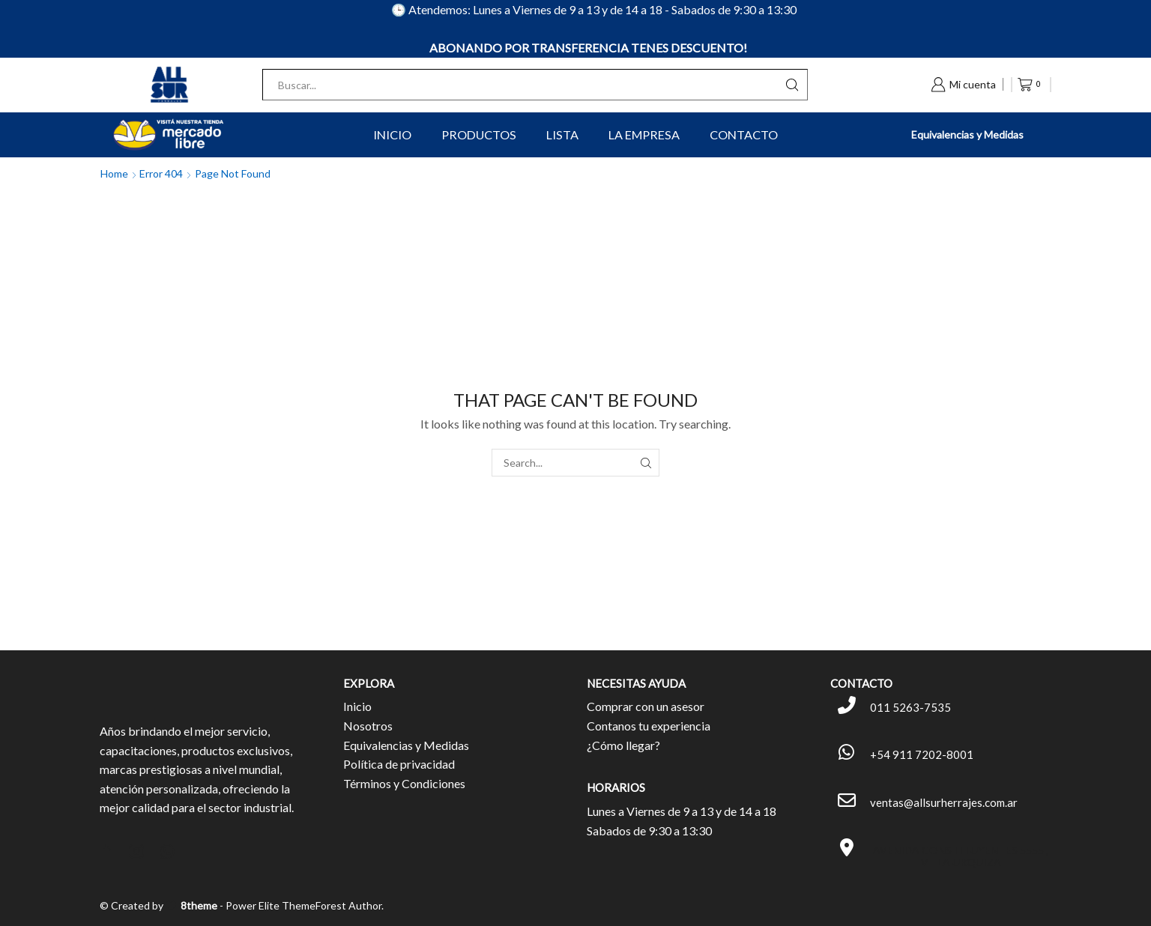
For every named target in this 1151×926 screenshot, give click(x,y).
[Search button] (792, 85)
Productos (478, 134)
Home (114, 173)
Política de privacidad (399, 764)
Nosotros (368, 725)
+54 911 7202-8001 (921, 754)
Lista (562, 134)
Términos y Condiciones (404, 783)
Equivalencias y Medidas (967, 135)
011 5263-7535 (910, 707)
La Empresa (644, 134)
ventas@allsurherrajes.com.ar (944, 802)
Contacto (744, 134)
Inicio (392, 134)
